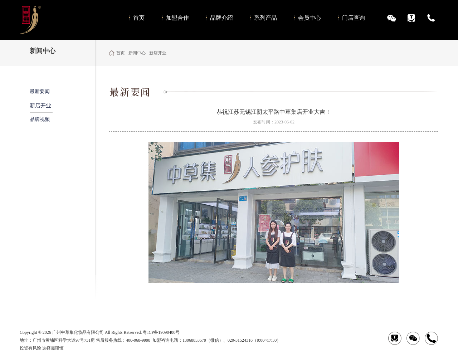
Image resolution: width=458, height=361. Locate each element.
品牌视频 (40, 119)
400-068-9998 (138, 340)
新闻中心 (137, 52)
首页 (120, 52)
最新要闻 (40, 91)
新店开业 (40, 105)
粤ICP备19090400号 (161, 332)
